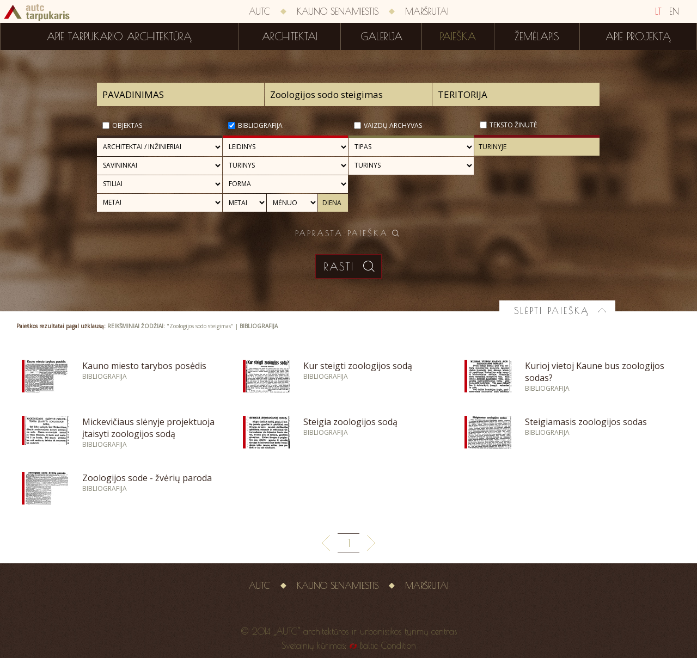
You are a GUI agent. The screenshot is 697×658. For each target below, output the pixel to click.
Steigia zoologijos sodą (350, 422)
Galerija (381, 36)
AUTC (259, 11)
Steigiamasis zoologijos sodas (586, 422)
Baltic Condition (388, 645)
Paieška (458, 36)
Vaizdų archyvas (393, 125)
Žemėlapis (537, 36)
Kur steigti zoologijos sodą (357, 366)
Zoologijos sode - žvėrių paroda (147, 478)
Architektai (289, 36)
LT (658, 11)
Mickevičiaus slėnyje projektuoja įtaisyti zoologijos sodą (148, 428)
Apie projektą (638, 36)
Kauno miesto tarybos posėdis (144, 366)
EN (674, 11)
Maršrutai (427, 11)
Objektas (127, 125)
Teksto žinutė (513, 125)
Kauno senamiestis (337, 11)
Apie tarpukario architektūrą (119, 36)
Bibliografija (260, 125)
